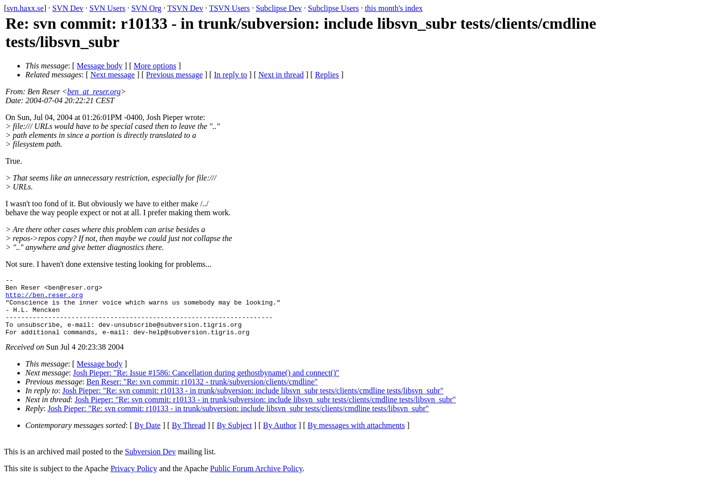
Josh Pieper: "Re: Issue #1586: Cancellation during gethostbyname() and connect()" (206, 384)
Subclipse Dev (279, 8)
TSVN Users (229, 8)
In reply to (230, 74)
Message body (100, 66)
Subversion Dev (150, 463)
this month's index (394, 8)
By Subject (234, 437)
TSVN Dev (185, 8)
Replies (327, 74)
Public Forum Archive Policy (256, 480)
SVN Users (107, 8)
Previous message (174, 74)
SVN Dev (67, 8)
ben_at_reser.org (94, 91)
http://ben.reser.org (44, 299)
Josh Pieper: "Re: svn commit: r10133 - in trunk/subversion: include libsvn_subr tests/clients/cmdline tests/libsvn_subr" (253, 402)
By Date (148, 437)
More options (155, 66)
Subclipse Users (333, 8)
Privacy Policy (134, 480)
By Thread (189, 437)
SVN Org (146, 8)
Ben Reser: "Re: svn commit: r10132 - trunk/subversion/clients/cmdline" (202, 393)
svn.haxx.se (25, 8)
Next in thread (281, 74)
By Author (279, 437)
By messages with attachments (356, 437)
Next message (112, 74)
